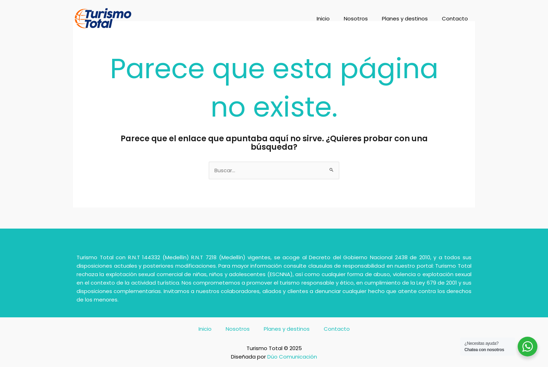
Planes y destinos (405, 18)
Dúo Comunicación (292, 356)
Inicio (323, 18)
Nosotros (356, 18)
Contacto (455, 18)
